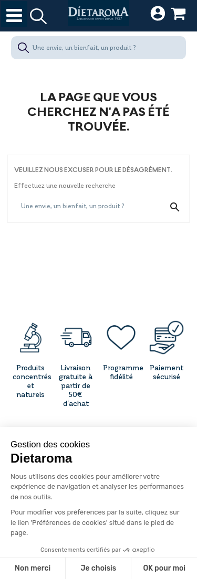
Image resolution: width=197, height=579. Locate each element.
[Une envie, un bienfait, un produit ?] (98, 47)
